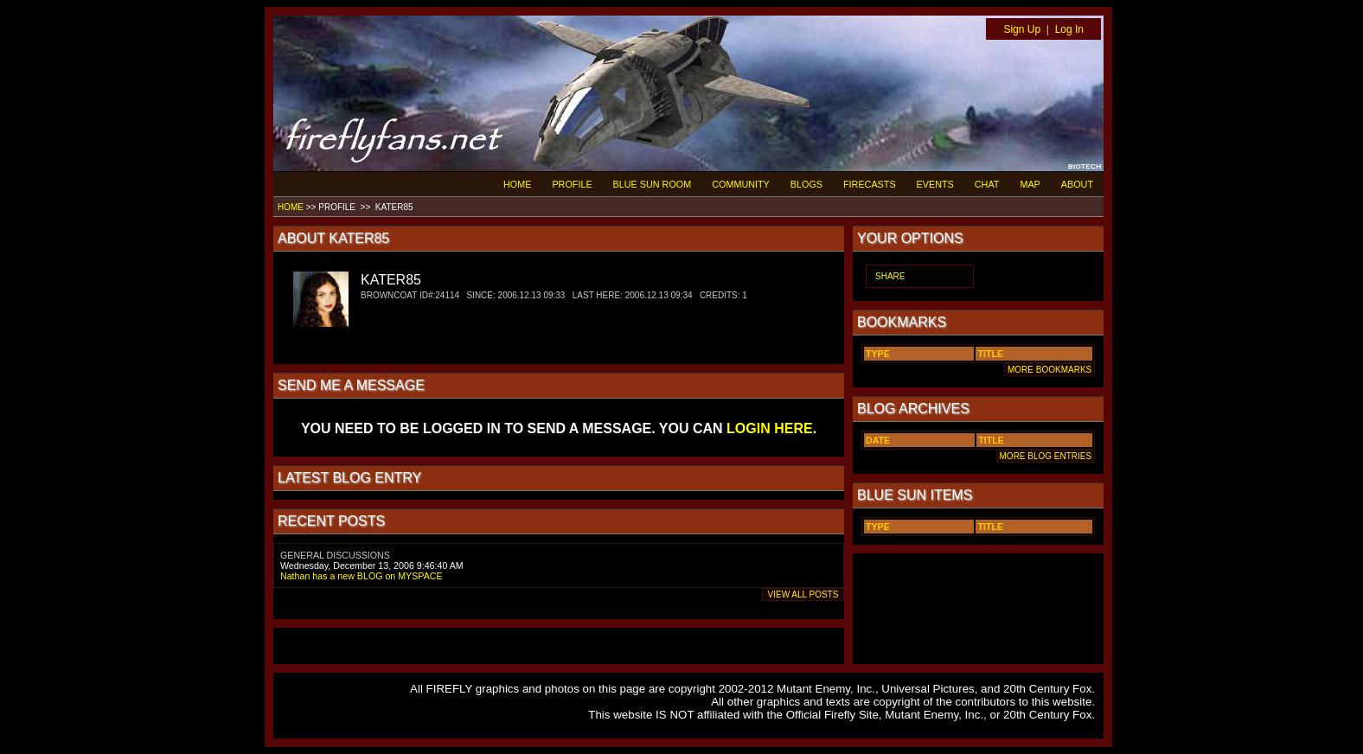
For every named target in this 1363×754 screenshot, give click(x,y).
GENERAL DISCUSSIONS (335, 555)
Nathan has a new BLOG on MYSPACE (361, 576)
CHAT (987, 184)
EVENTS (935, 184)
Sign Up (1021, 29)
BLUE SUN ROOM (652, 184)
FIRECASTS (869, 184)
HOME (517, 184)
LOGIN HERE (769, 428)
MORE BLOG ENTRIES (1045, 456)
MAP (1030, 184)
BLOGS (806, 184)
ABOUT (1077, 184)
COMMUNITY (741, 184)
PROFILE (572, 184)
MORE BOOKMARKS (1049, 369)
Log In (1069, 29)
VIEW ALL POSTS (803, 594)
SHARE (890, 276)
